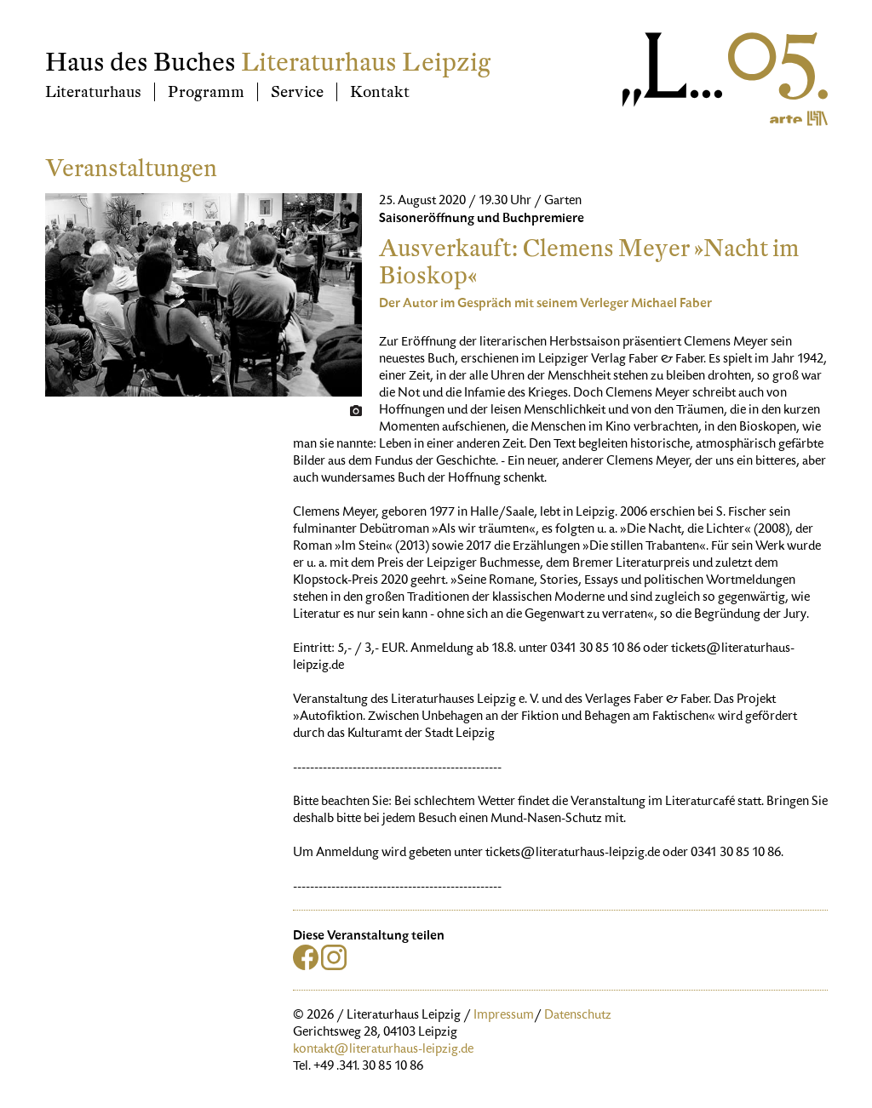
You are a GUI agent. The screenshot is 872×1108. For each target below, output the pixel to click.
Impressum (503, 1016)
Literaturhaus (93, 92)
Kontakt (380, 92)
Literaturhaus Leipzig (365, 62)
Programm (206, 92)
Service (297, 92)
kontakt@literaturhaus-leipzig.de (383, 1050)
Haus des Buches (140, 62)
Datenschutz (577, 1016)
